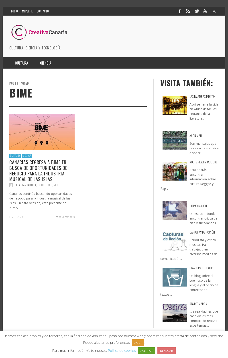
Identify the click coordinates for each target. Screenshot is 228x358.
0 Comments (65, 216)
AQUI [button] (137, 343)
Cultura (15, 155)
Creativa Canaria (25, 185)
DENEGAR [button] (166, 351)
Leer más (16, 217)
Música (27, 155)
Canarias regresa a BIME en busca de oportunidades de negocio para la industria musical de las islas (38, 170)
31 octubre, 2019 (48, 185)
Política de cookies (122, 350)
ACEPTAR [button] (146, 351)
